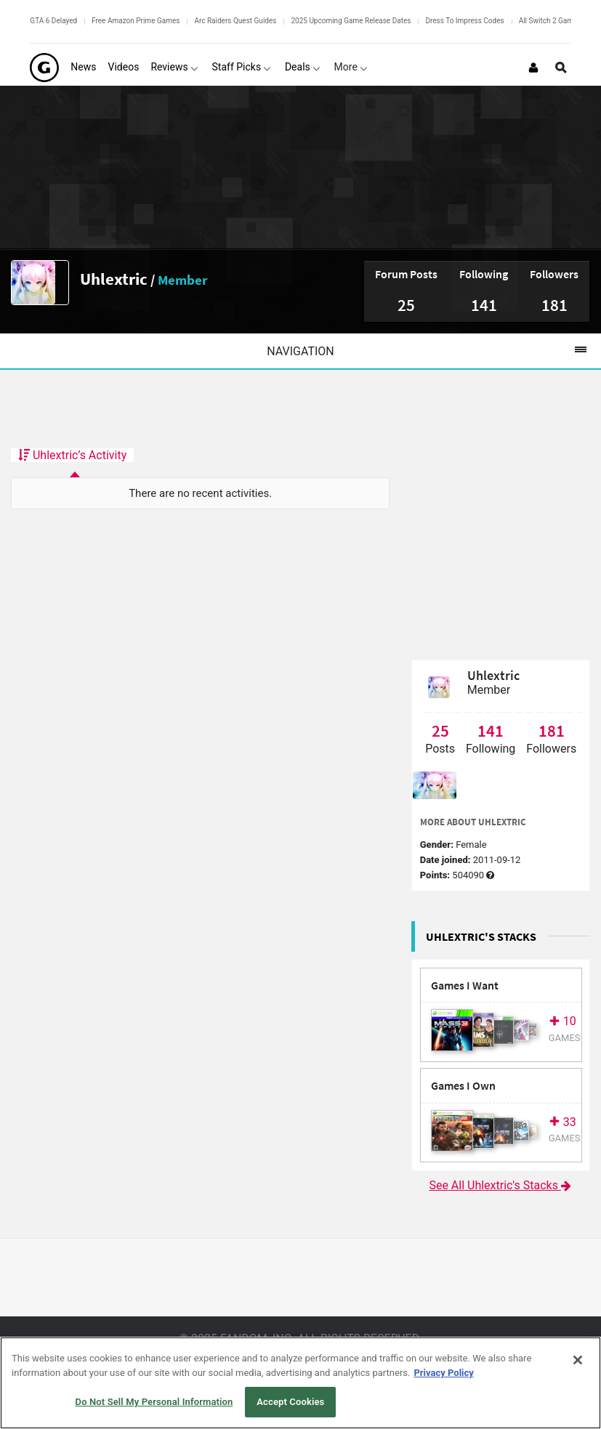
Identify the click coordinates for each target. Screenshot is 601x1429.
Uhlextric (114, 278)
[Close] (578, 1360)
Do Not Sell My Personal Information (154, 1401)
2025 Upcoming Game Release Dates (351, 21)
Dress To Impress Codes (464, 21)
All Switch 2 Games (550, 21)
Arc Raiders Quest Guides (235, 21)
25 (406, 304)
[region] (300, 1383)
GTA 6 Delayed (53, 21)
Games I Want (465, 985)
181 (554, 304)
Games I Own (463, 1086)
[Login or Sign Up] (533, 67)
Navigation (434, 350)
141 (484, 304)
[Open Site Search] (561, 67)
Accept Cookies (290, 1401)
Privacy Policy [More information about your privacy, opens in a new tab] (443, 1372)
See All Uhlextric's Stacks (501, 1185)
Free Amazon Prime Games (136, 21)
